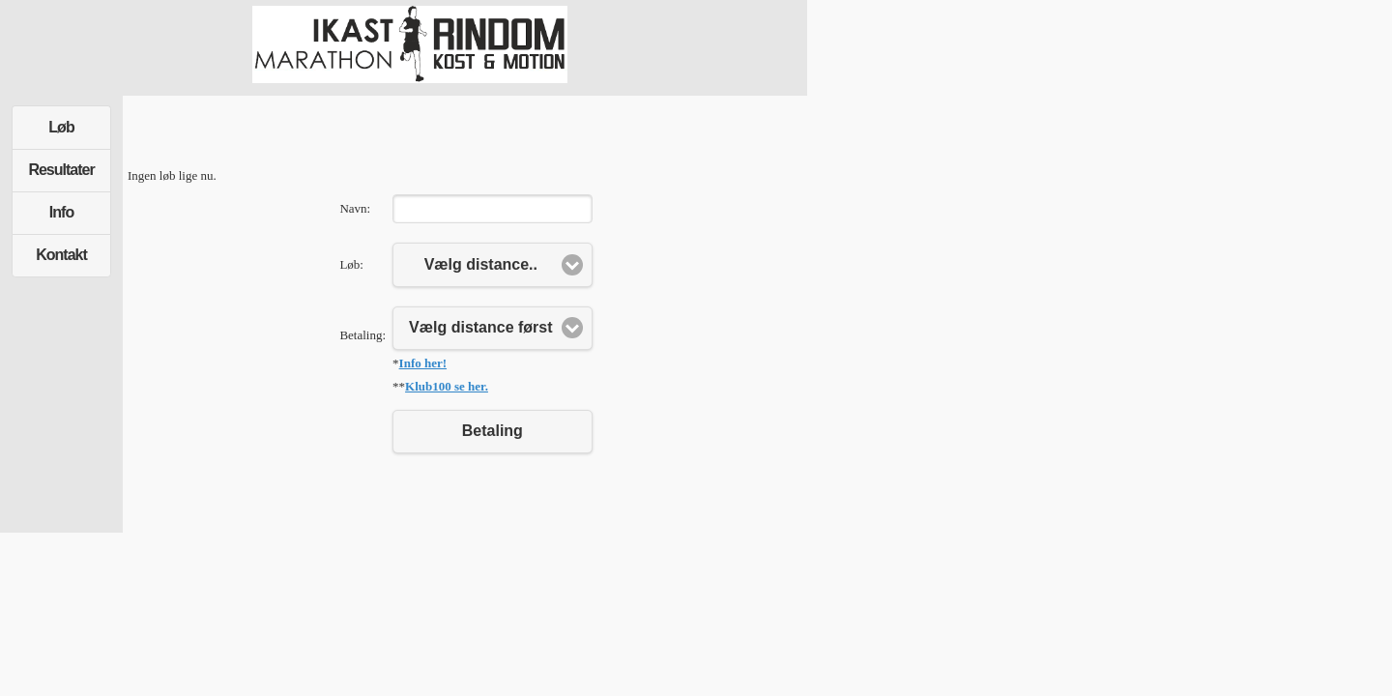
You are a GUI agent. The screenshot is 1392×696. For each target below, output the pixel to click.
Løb (60, 127)
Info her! (423, 363)
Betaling (492, 430)
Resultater (61, 169)
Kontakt (61, 254)
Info (61, 212)
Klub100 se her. (446, 386)
